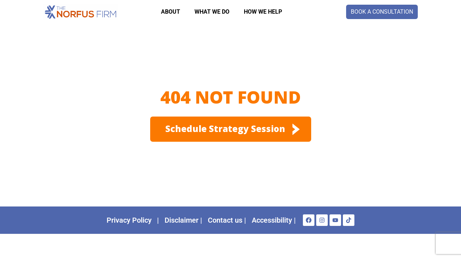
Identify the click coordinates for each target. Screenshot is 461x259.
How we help (263, 11)
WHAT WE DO (211, 11)
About (170, 11)
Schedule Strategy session (225, 129)
